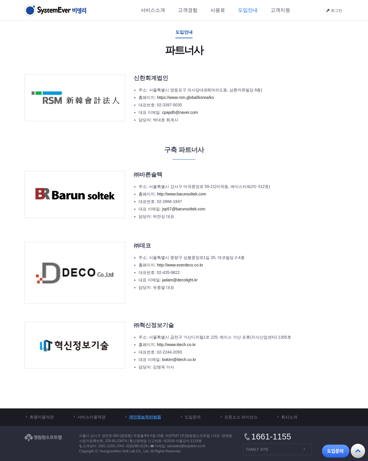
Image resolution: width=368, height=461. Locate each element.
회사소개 (289, 417)
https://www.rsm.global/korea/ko (185, 97)
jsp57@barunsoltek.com (183, 209)
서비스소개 (153, 10)
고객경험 (188, 10)
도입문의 (193, 417)
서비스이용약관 (91, 417)
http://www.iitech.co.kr (176, 344)
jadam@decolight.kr (180, 280)
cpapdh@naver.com (180, 112)
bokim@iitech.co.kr (179, 359)
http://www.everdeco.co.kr (180, 265)
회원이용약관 (42, 417)
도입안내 (248, 10)
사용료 (217, 10)
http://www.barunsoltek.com (181, 194)
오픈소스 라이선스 (241, 417)
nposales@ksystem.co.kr (186, 446)
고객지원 (280, 10)
